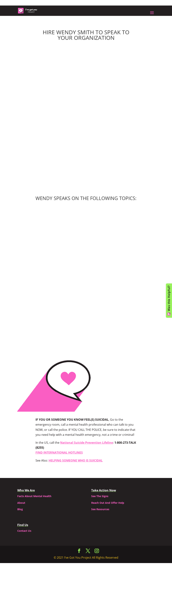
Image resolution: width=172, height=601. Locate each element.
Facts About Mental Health (34, 496)
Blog (20, 509)
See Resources (100, 509)
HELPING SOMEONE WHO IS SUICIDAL (76, 460)
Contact (86, 326)
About (21, 502)
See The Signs (99, 496)
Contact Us (24, 530)
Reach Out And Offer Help (107, 502)
